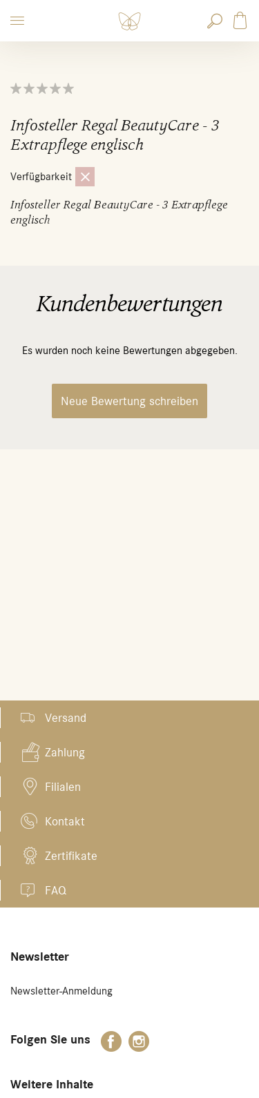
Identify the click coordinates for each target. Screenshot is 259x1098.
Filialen (63, 787)
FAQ (55, 890)
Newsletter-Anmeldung (61, 991)
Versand (65, 718)
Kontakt (65, 821)
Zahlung (65, 752)
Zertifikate (71, 856)
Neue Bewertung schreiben (129, 401)
